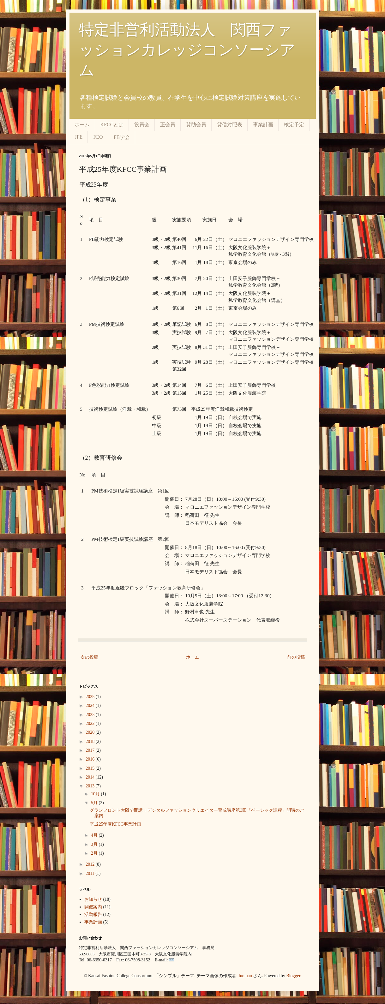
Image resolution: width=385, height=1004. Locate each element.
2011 (90, 873)
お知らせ (93, 899)
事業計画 (263, 124)
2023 (91, 714)
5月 (95, 802)
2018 (91, 741)
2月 (95, 853)
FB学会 (122, 137)
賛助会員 (196, 124)
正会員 (167, 124)
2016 (91, 759)
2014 (91, 777)
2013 (91, 786)
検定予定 (294, 124)
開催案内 (93, 907)
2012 (91, 864)
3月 (95, 844)
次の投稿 (89, 657)
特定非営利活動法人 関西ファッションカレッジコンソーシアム (187, 49)
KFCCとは (112, 124)
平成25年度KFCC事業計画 (115, 824)
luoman (245, 975)
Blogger (293, 975)
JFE (79, 137)
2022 (91, 723)
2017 (91, 750)
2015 (91, 768)
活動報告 (93, 914)
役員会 (141, 124)
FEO (98, 137)
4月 (95, 835)
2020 (91, 732)
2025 (91, 696)
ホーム (82, 124)
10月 (96, 794)
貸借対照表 (229, 124)
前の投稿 (296, 657)
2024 (91, 705)
